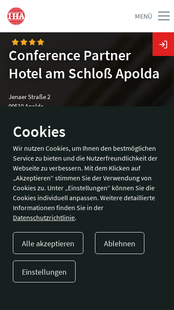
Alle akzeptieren (48, 243)
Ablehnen (119, 243)
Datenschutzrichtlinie (44, 217)
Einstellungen (44, 272)
